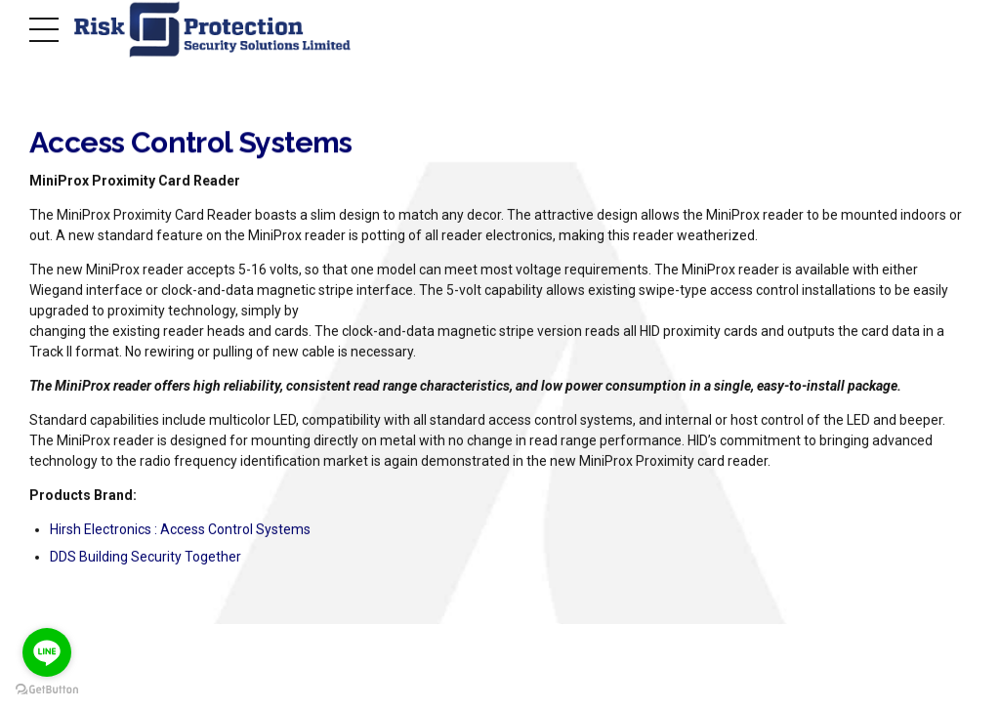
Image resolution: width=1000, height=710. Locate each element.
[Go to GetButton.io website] (47, 690)
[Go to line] (46, 652)
